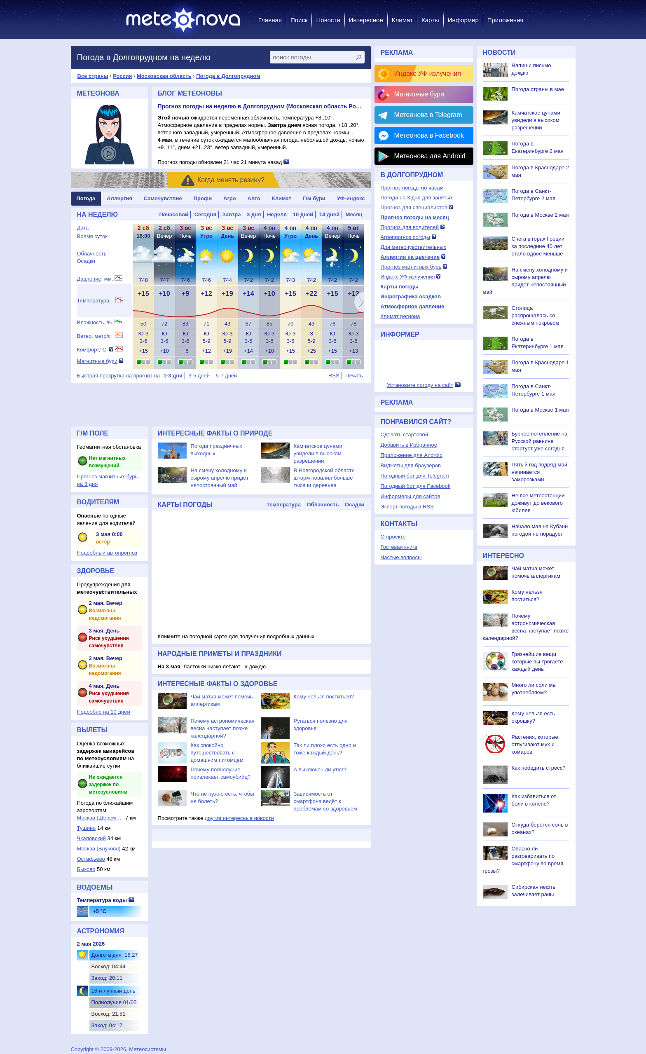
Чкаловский (91, 838)
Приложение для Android (412, 455)
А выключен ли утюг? (320, 769)
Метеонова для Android (430, 155)
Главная (270, 19)
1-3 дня (173, 375)
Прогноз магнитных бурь (411, 267)
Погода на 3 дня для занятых (417, 197)
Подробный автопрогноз (107, 553)
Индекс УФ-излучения (427, 73)
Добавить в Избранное (409, 445)
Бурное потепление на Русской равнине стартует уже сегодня (540, 441)
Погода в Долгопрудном (228, 76)
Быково (86, 869)
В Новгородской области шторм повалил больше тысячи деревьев (324, 477)
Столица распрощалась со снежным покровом (535, 315)
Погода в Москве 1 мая (540, 410)
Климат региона (400, 316)
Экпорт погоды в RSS (407, 507)
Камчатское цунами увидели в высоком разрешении (318, 453)
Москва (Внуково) (99, 849)
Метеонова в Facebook (429, 135)
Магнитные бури (97, 361)
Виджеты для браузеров (411, 465)
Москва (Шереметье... (100, 818)
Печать (354, 375)
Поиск (299, 19)
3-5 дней (199, 375)
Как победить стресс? (539, 768)
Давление (89, 279)
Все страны (92, 76)
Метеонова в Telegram (428, 114)
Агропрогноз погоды (406, 237)
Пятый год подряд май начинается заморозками (539, 471)
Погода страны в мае (538, 89)
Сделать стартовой (404, 434)
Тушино (86, 828)
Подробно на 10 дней (103, 712)
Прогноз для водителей (410, 227)
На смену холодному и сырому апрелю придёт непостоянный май (220, 477)
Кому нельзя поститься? (324, 696)
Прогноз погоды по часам (412, 188)
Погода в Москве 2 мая (540, 215)
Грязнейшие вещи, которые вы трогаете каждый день (537, 661)
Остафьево (91, 859)
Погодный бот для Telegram (415, 476)
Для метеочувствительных (413, 247)
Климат (402, 19)
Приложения (505, 19)
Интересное (366, 19)
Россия (122, 76)
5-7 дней (226, 375)
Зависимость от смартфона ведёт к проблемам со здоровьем (325, 801)
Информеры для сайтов (410, 496)
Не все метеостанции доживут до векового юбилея (538, 502)
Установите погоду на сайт (420, 385)
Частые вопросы (401, 557)
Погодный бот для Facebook (416, 486)
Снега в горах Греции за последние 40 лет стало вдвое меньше (538, 246)
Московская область (164, 76)
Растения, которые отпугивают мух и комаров (535, 744)
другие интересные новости (239, 818)
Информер (463, 19)
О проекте (393, 537)
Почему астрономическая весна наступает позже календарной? (223, 728)
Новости (328, 19)
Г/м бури (314, 198)
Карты (430, 19)
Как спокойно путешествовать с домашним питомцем (217, 752)
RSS (333, 375)
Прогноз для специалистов (414, 207)
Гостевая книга (399, 547)
